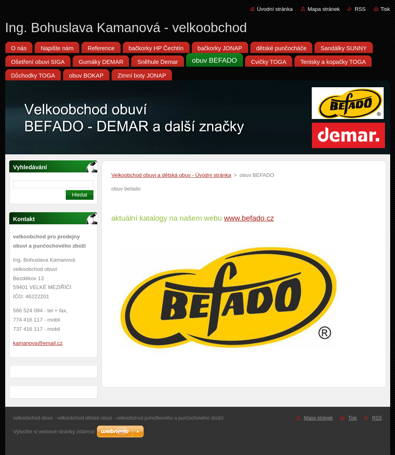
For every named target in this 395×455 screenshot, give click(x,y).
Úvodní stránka (275, 9)
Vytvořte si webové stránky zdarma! (54, 431)
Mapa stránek (324, 9)
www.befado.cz (249, 218)
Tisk (385, 9)
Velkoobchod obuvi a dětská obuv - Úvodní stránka (171, 175)
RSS (359, 9)
